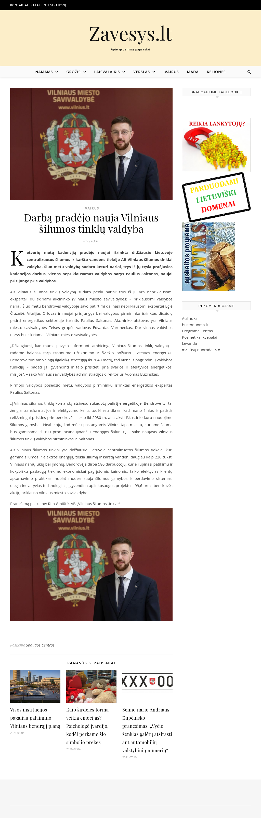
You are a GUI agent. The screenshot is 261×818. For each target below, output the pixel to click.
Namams (44, 71)
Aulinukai (190, 318)
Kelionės (216, 71)
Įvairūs (171, 71)
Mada (193, 71)
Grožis (73, 71)
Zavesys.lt (130, 33)
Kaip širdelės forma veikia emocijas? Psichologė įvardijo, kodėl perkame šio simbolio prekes (87, 726)
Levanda (189, 343)
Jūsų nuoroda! (201, 349)
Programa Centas (197, 330)
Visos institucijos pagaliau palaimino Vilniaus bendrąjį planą (35, 718)
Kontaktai (19, 5)
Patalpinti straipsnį (48, 5)
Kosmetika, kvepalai (199, 337)
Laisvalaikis (107, 71)
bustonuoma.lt (195, 324)
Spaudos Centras (40, 645)
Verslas (141, 71)
